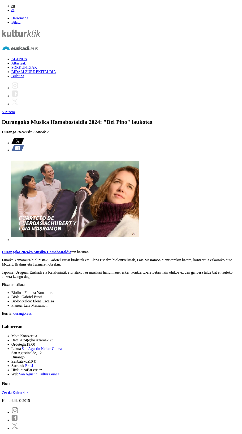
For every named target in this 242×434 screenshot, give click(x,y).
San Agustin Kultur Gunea (42, 349)
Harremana (19, 18)
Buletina (17, 76)
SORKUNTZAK (24, 67)
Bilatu (16, 22)
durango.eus (22, 313)
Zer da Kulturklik (15, 393)
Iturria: (7, 313)
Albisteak (18, 63)
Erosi (29, 366)
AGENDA (19, 59)
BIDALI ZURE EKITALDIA (33, 72)
